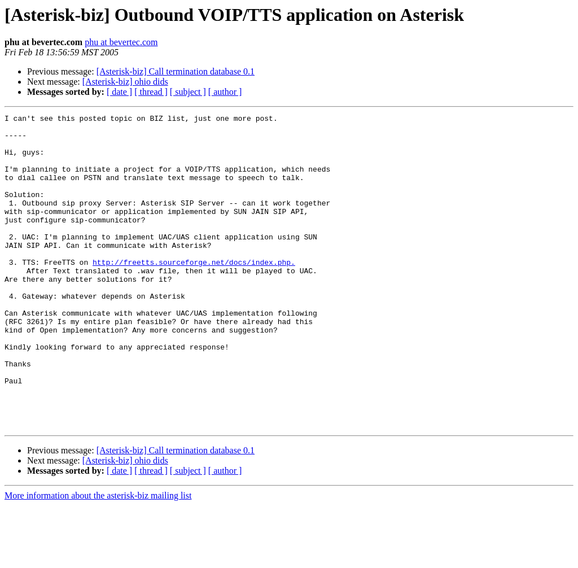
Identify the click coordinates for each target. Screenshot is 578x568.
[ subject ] (188, 92)
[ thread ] (151, 92)
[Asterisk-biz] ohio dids (125, 81)
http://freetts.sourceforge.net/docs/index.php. (194, 292)
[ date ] (119, 92)
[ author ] (225, 92)
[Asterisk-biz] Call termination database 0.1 (176, 71)
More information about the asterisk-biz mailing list (98, 558)
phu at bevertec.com (121, 42)
